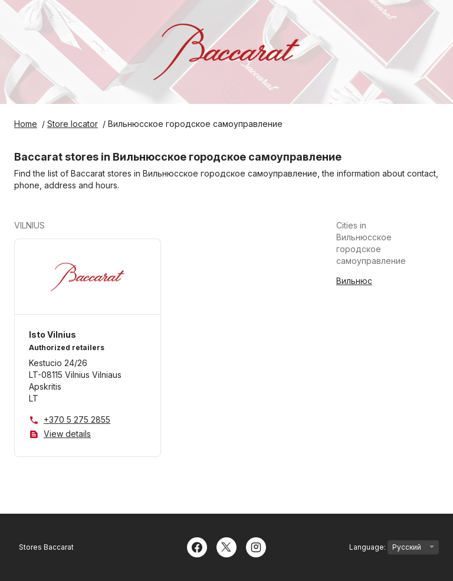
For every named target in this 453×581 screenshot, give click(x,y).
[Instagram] (256, 546)
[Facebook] (197, 546)
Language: (394, 547)
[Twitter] (226, 546)
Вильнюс (354, 281)
